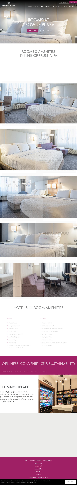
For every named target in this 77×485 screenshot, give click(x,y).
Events (41, 6)
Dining (55, 6)
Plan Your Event (64, 2)
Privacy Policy (33, 482)
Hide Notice (70, 481)
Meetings (35, 6)
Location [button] (72, 6)
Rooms (30, 6)
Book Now (73, 2)
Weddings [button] (48, 6)
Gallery (60, 6)
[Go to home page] (9, 5)
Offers (65, 6)
